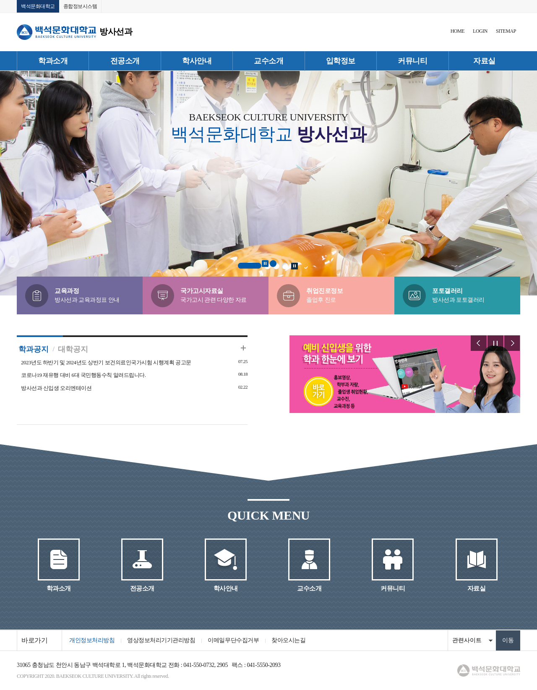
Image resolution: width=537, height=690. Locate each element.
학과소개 (53, 61)
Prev (479, 343)
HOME (457, 31)
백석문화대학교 (38, 6)
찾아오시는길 (288, 640)
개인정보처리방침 (92, 640)
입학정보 (340, 61)
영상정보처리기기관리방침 (161, 640)
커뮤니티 (412, 61)
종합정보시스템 (80, 6)
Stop (265, 263)
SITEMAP (506, 31)
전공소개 (125, 61)
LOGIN (480, 31)
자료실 (484, 61)
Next (512, 343)
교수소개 (268, 61)
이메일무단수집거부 (233, 640)
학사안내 (196, 61)
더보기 (243, 348)
